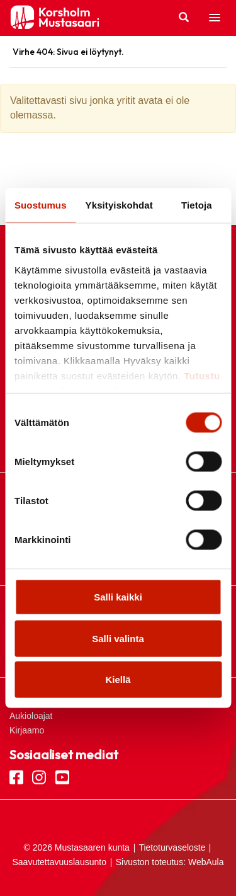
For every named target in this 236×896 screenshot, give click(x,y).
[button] (215, 18)
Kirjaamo (26, 730)
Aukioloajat (31, 716)
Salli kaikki (118, 597)
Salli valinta (118, 638)
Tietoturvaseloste (171, 847)
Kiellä (117, 679)
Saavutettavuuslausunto (59, 862)
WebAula (206, 862)
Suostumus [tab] (40, 205)
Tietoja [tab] (196, 205)
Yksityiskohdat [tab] (119, 205)
